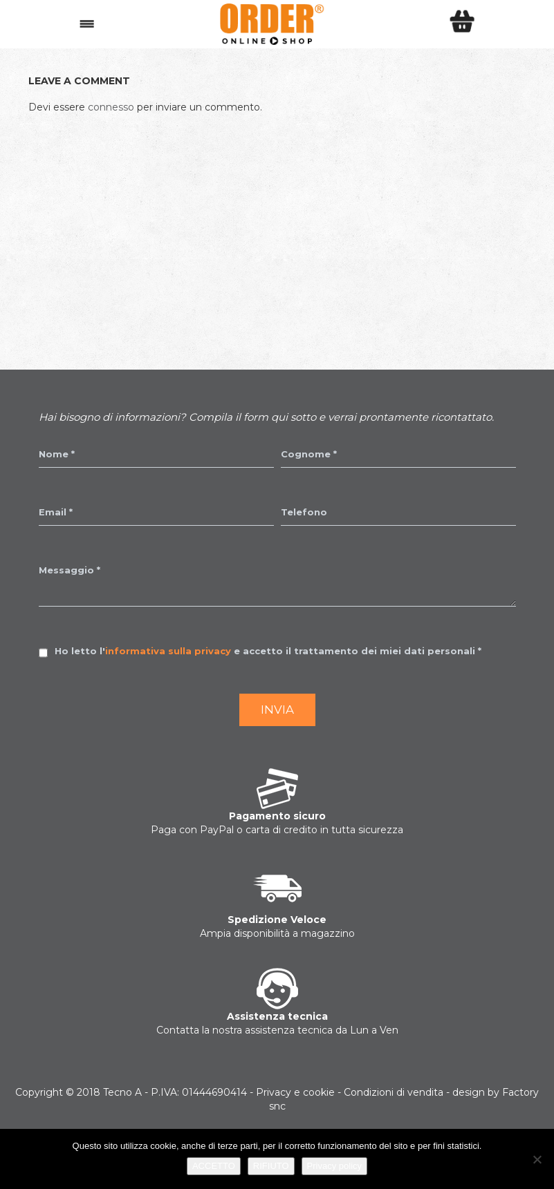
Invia (277, 709)
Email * (56, 511)
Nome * (57, 453)
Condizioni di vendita (393, 1092)
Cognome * (309, 453)
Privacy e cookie (295, 1092)
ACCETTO (213, 1166)
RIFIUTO (271, 1166)
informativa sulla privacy (168, 650)
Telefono (304, 511)
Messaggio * (69, 570)
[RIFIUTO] (537, 1159)
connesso (111, 107)
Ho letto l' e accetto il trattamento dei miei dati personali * (268, 650)
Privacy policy (334, 1166)
